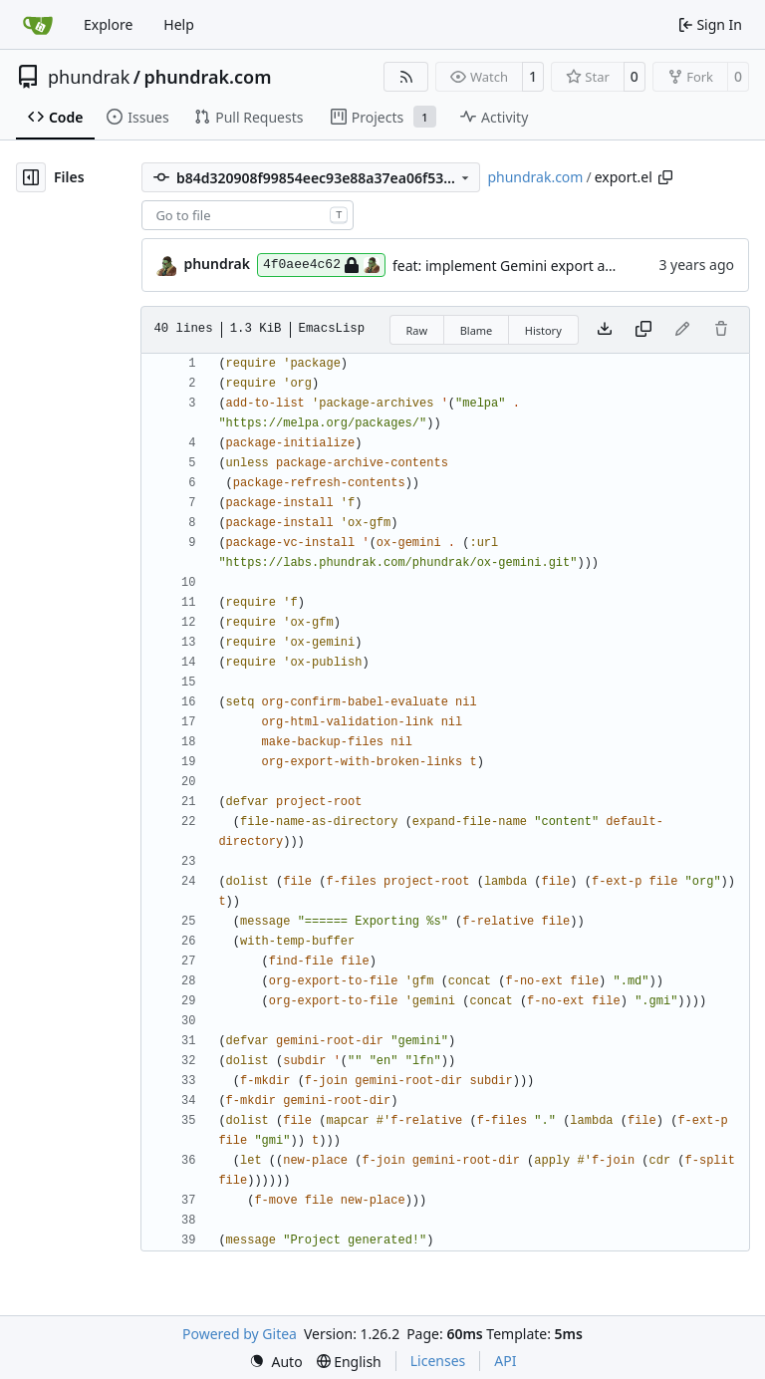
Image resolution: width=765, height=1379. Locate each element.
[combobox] (247, 215)
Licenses (438, 1360)
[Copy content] (643, 330)
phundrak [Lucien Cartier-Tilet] (216, 263)
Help (178, 24)
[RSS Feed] (406, 77)
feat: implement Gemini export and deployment (548, 265)
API (505, 1360)
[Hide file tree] (31, 177)
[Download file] (605, 330)
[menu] (276, 1361)
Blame (476, 330)
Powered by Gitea (239, 1333)
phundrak (88, 77)
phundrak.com (207, 77)
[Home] (38, 25)
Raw (417, 330)
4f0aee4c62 (321, 265)
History (543, 330)
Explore (108, 24)
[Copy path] (665, 177)
